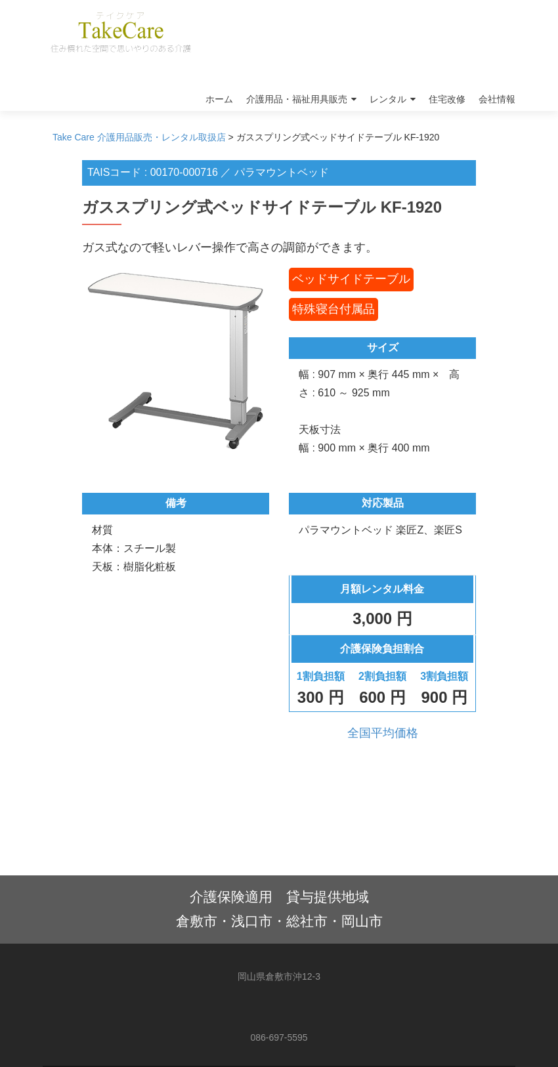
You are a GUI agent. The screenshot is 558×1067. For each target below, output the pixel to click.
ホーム (219, 99)
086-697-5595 (278, 1037)
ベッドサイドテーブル (351, 278)
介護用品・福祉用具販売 (296, 99)
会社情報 (497, 99)
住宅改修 (447, 99)
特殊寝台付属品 (333, 309)
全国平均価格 (382, 733)
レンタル (388, 99)
